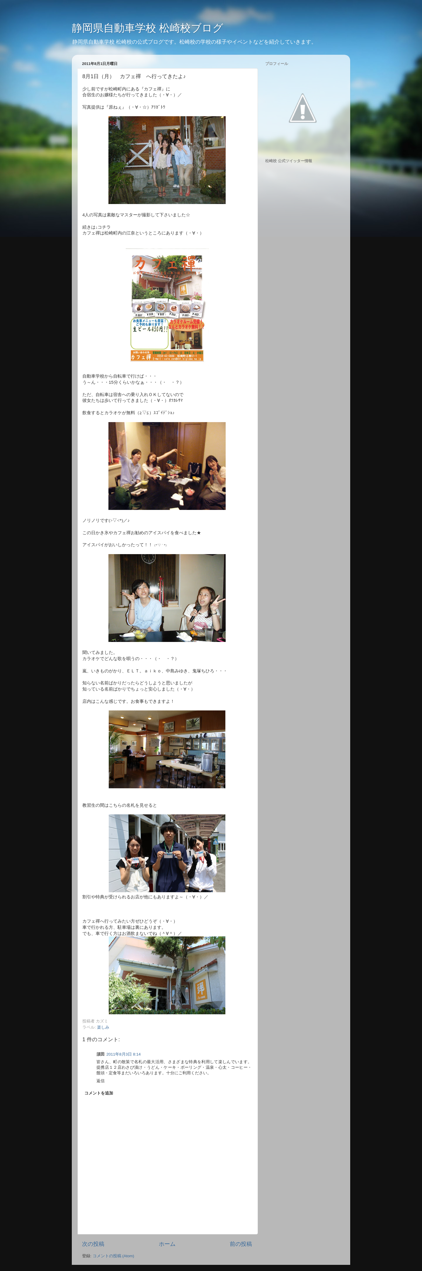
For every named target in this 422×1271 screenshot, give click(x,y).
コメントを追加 (98, 1093)
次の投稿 (93, 1244)
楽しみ (103, 1027)
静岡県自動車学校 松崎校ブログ (147, 28)
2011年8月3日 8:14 (123, 1054)
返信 (100, 1081)
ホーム (167, 1244)
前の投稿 (241, 1244)
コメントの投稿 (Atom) (113, 1256)
